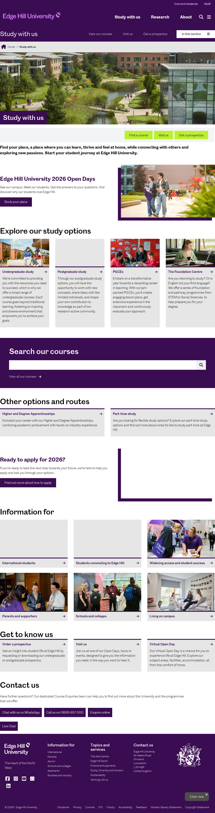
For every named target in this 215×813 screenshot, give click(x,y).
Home (11, 46)
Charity (110, 807)
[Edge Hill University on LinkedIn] (8, 788)
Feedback (141, 807)
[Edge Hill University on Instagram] (16, 780)
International (55, 752)
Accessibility (125, 807)
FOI (100, 807)
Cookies (90, 807)
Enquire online (100, 712)
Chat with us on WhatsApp (21, 712)
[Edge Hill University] (17, 754)
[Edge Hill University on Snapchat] (32, 780)
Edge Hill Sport (99, 761)
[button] (197, 797)
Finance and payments (103, 765)
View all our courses (25, 376)
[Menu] (209, 17)
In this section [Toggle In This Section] (196, 34)
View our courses (100, 34)
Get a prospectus (155, 34)
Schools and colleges (59, 766)
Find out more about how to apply (28, 483)
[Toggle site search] (201, 17)
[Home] (31, 17)
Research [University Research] (160, 16)
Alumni (51, 761)
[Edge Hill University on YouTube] (24, 780)
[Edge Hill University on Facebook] (8, 780)
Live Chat (9, 726)
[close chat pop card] (206, 794)
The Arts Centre (100, 756)
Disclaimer (63, 807)
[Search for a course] (201, 365)
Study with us (127, 16)
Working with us (99, 779)
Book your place (16, 202)
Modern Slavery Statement (166, 807)
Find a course (138, 135)
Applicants (53, 770)
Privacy (77, 807)
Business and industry (60, 775)
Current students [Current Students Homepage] (186, 4)
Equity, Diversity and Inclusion (107, 770)
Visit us (128, 34)
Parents (52, 756)
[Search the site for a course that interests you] (107, 365)
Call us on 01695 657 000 (64, 712)
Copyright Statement (197, 807)
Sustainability (98, 775)
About (186, 16)
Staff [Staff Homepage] (207, 4)
